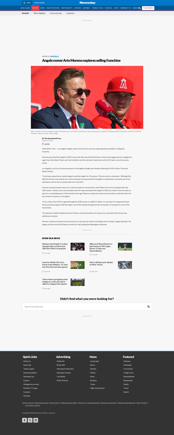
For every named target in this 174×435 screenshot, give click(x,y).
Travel (125, 388)
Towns (92, 384)
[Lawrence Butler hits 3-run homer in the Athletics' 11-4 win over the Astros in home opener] (63, 267)
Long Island (25, 8)
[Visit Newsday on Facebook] (24, 420)
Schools (108, 8)
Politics (93, 373)
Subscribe (27, 365)
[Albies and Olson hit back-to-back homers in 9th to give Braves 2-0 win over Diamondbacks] (111, 250)
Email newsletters (30, 373)
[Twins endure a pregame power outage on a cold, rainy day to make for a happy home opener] (63, 284)
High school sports (97, 388)
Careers (26, 380)
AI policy (144, 403)
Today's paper (28, 369)
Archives (26, 396)
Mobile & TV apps (30, 388)
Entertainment (128, 376)
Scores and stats (56, 13)
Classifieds (61, 376)
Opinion (77, 8)
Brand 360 (61, 365)
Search (136, 8)
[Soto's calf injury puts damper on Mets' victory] (111, 267)
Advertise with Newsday (126, 403)
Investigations (53, 8)
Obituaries (127, 365)
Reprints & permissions (109, 403)
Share (46, 144)
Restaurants (66, 8)
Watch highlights (40, 13)
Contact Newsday (93, 403)
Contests (26, 392)
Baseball (25, 13)
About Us (27, 361)
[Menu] (27, 3)
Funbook (126, 361)
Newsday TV (126, 8)
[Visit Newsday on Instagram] (35, 420)
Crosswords (128, 369)
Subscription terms (41, 403)
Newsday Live (28, 376)
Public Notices (62, 380)
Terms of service (28, 403)
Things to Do (97, 8)
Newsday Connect (64, 373)
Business (86, 8)
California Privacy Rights (68, 403)
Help (138, 403)
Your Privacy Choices (32, 405)
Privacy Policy (54, 403)
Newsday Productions (65, 369)
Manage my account (31, 384)
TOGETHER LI (148, 8)
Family (126, 384)
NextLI (126, 392)
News (42, 8)
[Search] (148, 306)
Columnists (70, 13)
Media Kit (60, 361)
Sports (35, 8)
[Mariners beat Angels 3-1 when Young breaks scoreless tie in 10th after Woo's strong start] (63, 250)
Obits (116, 8)
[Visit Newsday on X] (30, 420)
